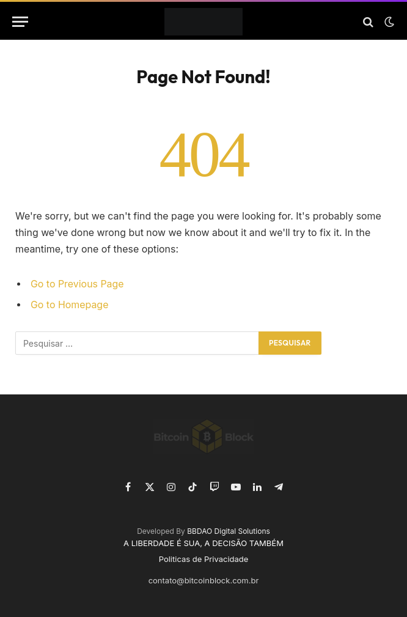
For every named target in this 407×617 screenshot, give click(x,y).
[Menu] (20, 21)
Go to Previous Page (77, 284)
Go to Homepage (69, 305)
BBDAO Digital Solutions (228, 531)
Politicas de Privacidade (204, 559)
